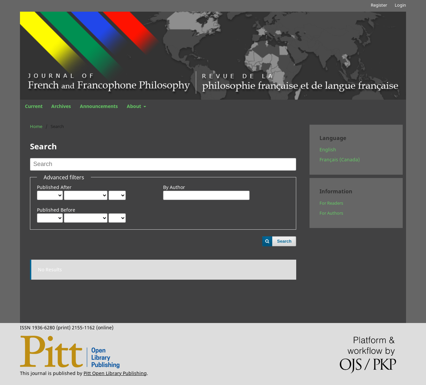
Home (36, 126)
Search (284, 241)
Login (400, 5)
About (134, 106)
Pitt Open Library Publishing (115, 373)
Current (34, 106)
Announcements (99, 106)
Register (379, 5)
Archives (61, 106)
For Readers (331, 203)
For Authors (331, 213)
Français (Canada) (340, 159)
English (328, 149)
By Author (174, 187)
